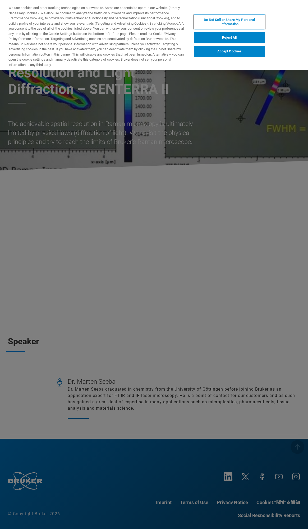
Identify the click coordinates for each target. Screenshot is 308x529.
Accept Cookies (229, 51)
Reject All (229, 38)
